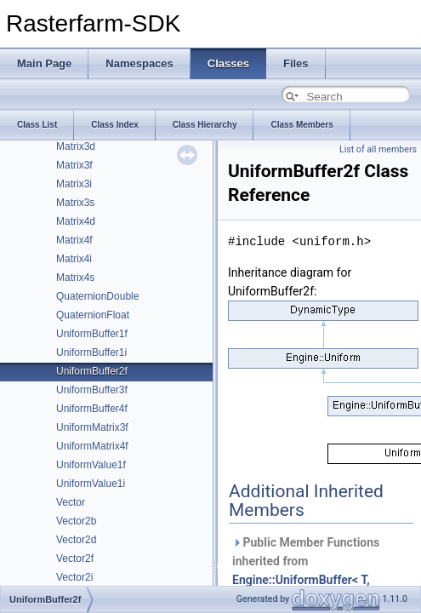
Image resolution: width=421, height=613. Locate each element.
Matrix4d (75, 221)
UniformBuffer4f (92, 409)
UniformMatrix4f (92, 446)
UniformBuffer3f (92, 390)
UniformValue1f (91, 465)
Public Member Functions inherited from (305, 570)
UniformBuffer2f (92, 371)
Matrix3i (74, 184)
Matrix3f (74, 165)
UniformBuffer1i (91, 352)
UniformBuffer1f (92, 334)
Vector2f (75, 558)
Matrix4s (75, 278)
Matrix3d (75, 146)
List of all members (378, 149)
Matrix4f (74, 240)
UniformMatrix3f (92, 427)
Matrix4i (74, 259)
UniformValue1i (90, 484)
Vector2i (74, 577)
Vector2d (76, 540)
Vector (70, 502)
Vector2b (76, 521)
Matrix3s (75, 203)
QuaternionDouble (97, 296)
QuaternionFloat (92, 315)
